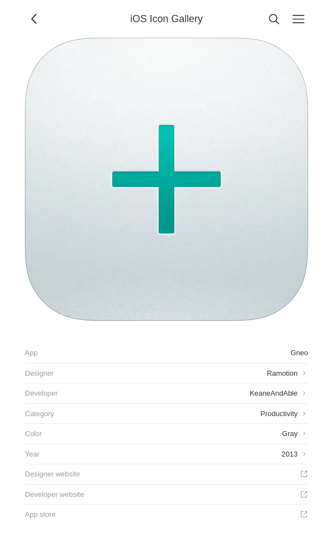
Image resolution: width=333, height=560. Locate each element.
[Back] (35, 19)
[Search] (274, 19)
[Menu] (298, 19)
